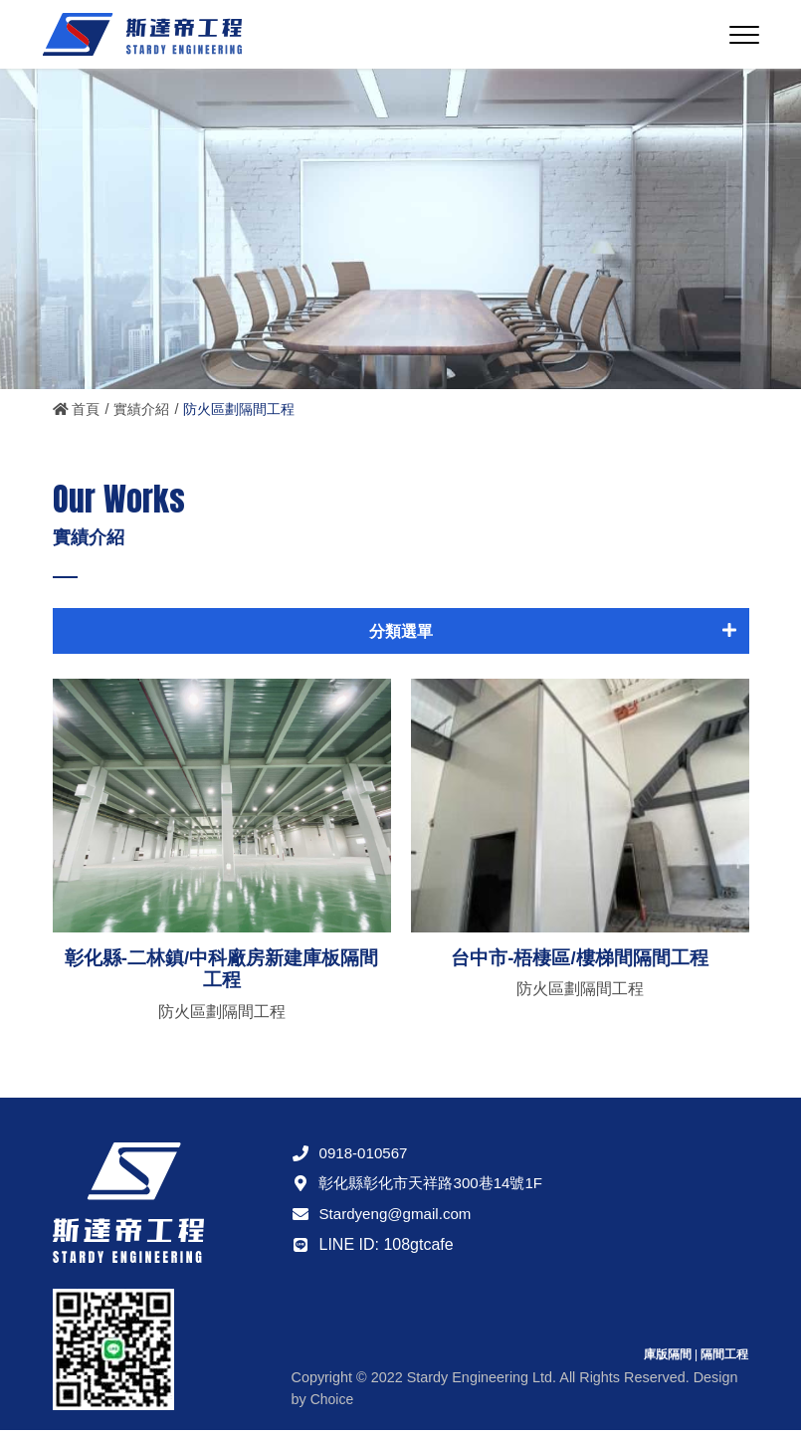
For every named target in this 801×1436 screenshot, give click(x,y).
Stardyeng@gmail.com (385, 1218)
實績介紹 (142, 409)
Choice (332, 1404)
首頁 (76, 409)
